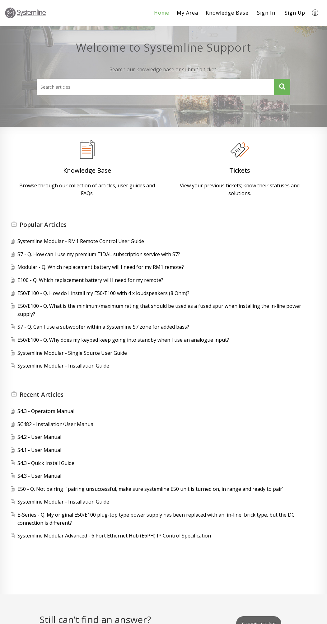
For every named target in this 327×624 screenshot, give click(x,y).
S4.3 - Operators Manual (45, 411)
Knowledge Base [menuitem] (227, 12)
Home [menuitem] (161, 12)
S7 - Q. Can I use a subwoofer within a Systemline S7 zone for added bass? (103, 326)
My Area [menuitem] (187, 12)
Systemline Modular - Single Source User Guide (72, 353)
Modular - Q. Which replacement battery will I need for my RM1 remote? (100, 267)
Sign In (266, 12)
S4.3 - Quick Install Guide (45, 463)
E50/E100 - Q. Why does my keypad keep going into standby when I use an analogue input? (123, 339)
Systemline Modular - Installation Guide (63, 365)
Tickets (239, 170)
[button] (282, 87)
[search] (155, 87)
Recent (41, 395)
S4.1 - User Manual (39, 450)
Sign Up (295, 12)
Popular (43, 225)
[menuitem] (161, 13)
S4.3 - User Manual (39, 475)
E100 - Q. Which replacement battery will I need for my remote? (90, 280)
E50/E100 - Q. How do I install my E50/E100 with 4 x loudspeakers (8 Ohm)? (103, 293)
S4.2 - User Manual (39, 437)
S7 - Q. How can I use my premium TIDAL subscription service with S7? (98, 254)
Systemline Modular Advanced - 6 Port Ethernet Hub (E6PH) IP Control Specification (114, 535)
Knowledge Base (87, 170)
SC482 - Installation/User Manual (56, 424)
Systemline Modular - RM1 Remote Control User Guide (80, 241)
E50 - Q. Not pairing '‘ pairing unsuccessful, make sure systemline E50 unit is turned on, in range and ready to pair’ (150, 489)
